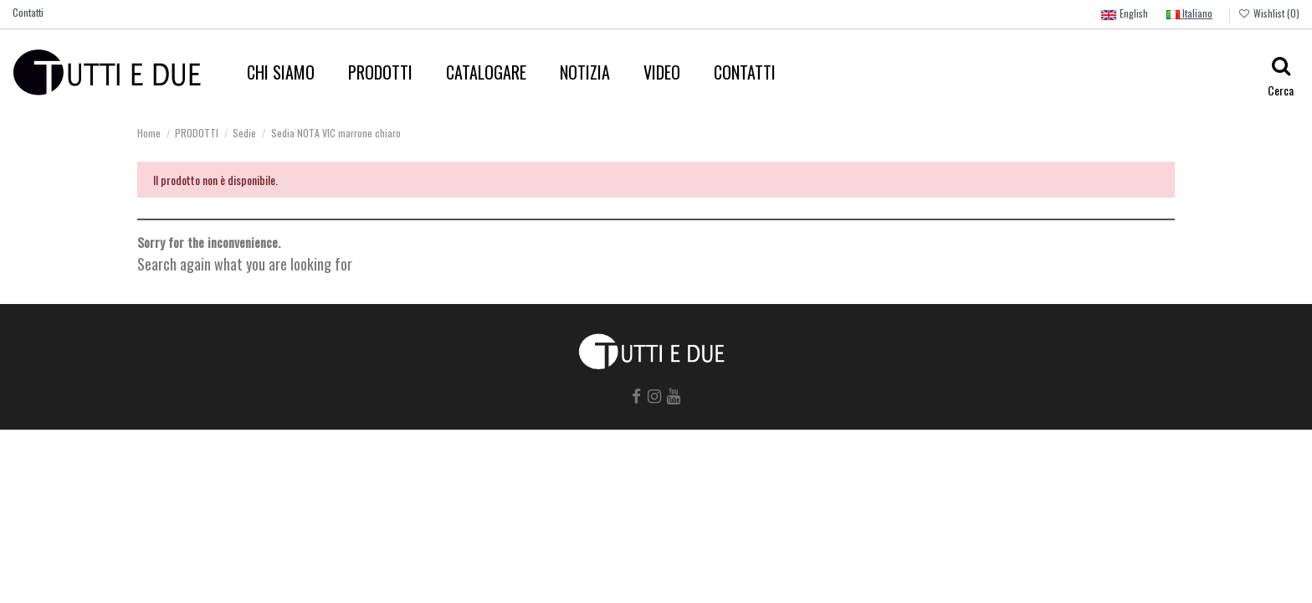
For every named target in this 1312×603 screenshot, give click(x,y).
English (1124, 14)
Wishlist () (1268, 13)
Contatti (28, 12)
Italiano (1189, 13)
